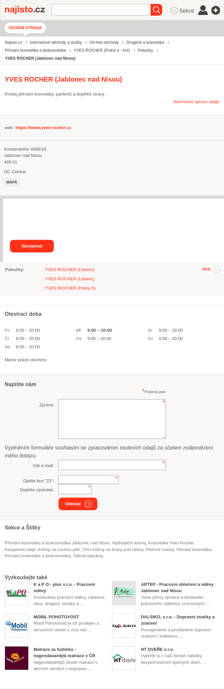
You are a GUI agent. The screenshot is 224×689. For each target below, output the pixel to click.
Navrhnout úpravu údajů (196, 101)
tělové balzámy (88, 555)
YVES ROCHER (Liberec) (70, 269)
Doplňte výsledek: (37, 489)
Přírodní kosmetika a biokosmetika (38, 555)
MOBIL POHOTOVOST (56, 616)
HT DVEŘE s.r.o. (157, 649)
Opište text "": (38, 480)
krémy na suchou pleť (59, 549)
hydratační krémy (129, 542)
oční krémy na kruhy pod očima (113, 549)
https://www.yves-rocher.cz (43, 127)
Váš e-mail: (43, 465)
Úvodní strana (25, 28)
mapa (11, 182)
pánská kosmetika (194, 549)
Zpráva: (46, 404)
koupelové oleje (20, 549)
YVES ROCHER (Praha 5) (70, 288)
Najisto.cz (28, 10)
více (206, 268)
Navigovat (32, 245)
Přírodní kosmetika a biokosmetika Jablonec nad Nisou (57, 542)
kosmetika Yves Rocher (171, 542)
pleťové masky (160, 549)
